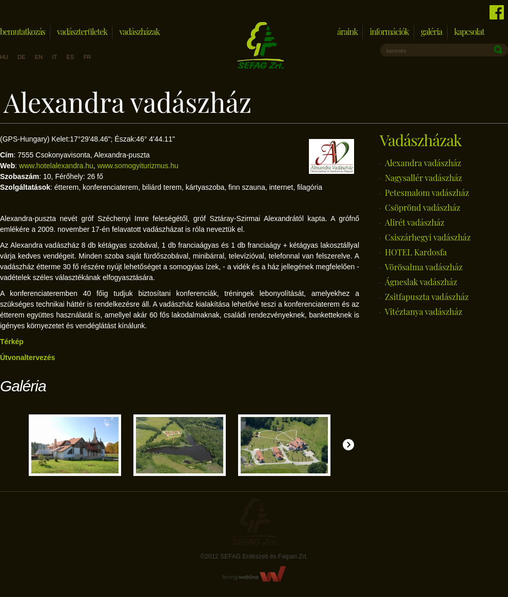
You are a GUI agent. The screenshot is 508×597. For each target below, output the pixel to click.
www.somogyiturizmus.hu (138, 166)
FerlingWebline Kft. (254, 574)
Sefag (254, 522)
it (54, 57)
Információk (388, 31)
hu (4, 57)
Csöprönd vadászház (422, 207)
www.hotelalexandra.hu (56, 166)
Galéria (431, 31)
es (70, 57)
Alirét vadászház (414, 222)
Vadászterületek (82, 31)
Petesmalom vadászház (427, 192)
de (21, 57)
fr (87, 57)
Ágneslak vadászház (421, 281)
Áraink (347, 31)
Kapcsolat (469, 31)
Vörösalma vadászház (423, 267)
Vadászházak (139, 31)
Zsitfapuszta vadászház (426, 296)
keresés (396, 51)
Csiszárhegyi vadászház (428, 237)
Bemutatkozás (22, 31)
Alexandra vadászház (423, 162)
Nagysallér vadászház (423, 177)
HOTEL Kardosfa (416, 252)
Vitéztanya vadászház (423, 311)
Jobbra (348, 444)
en (39, 57)
